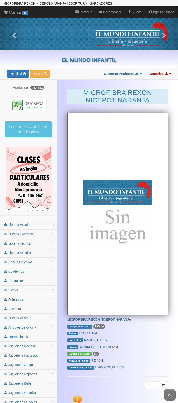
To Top (170, 395)
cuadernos (28, 271)
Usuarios (160, 73)
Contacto (83, 12)
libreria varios (28, 318)
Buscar (40, 73)
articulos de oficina (28, 327)
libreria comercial (28, 234)
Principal (18, 73)
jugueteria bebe (28, 383)
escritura (28, 308)
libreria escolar (28, 224)
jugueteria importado (28, 355)
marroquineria (28, 336)
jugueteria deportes (28, 374)
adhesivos (28, 299)
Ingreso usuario (161, 12)
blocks (28, 290)
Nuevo (134, 12)
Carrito (16, 12)
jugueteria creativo (28, 392)
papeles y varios (28, 262)
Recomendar (110, 12)
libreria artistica (28, 252)
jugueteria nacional (28, 346)
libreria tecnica (28, 243)
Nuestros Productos (123, 73)
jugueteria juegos (28, 364)
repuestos (28, 280)
